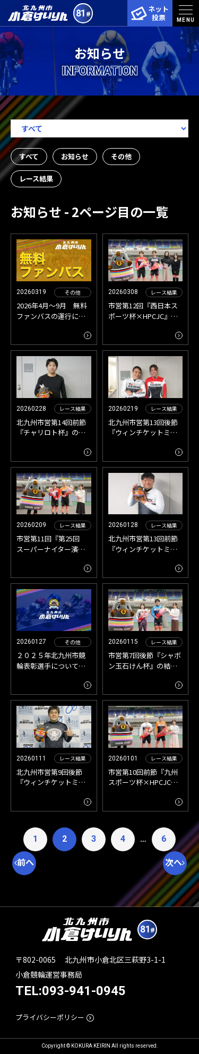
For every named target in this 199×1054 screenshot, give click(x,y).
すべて (29, 156)
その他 (121, 156)
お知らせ (75, 156)
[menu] (185, 13)
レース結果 (36, 179)
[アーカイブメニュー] (99, 128)
